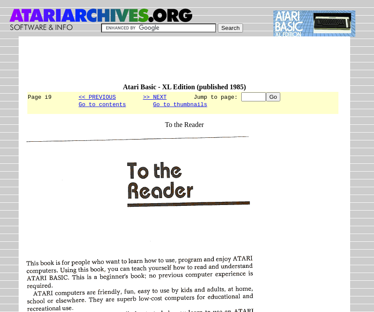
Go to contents (102, 105)
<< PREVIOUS (97, 97)
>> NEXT (155, 97)
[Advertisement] (184, 63)
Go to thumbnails (180, 105)
